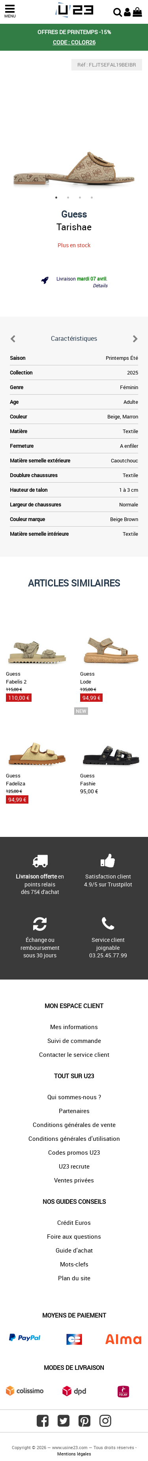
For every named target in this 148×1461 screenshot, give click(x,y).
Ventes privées (74, 1180)
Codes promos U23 (74, 1152)
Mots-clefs (74, 1264)
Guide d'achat (74, 1250)
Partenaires (74, 1111)
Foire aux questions (74, 1236)
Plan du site (74, 1278)
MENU (10, 11)
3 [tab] (80, 198)
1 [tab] (56, 198)
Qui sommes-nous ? (74, 1097)
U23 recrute (74, 1166)
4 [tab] (92, 198)
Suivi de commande (74, 1041)
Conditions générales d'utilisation (74, 1138)
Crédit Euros (74, 1222)
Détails (100, 285)
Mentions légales (74, 1454)
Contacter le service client (74, 1054)
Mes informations (74, 1027)
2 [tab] (68, 198)
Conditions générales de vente (74, 1125)
